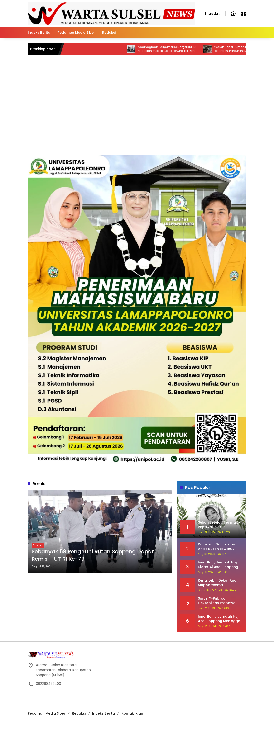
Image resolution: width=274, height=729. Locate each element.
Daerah (38, 545)
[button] (233, 14)
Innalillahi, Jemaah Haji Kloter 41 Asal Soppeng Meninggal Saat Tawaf (218, 564)
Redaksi (79, 713)
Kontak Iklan (132, 713)
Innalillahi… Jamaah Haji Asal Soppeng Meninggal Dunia (219, 619)
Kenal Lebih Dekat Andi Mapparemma (217, 582)
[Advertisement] (137, 119)
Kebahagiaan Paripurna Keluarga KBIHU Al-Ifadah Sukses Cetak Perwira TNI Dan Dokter (171, 49)
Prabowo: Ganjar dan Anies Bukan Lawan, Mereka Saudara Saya (217, 546)
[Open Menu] (243, 14)
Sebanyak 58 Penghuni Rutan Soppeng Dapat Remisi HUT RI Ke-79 (93, 555)
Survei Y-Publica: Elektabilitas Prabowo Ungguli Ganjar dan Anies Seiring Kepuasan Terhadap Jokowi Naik (220, 601)
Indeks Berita (103, 713)
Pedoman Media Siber (46, 713)
